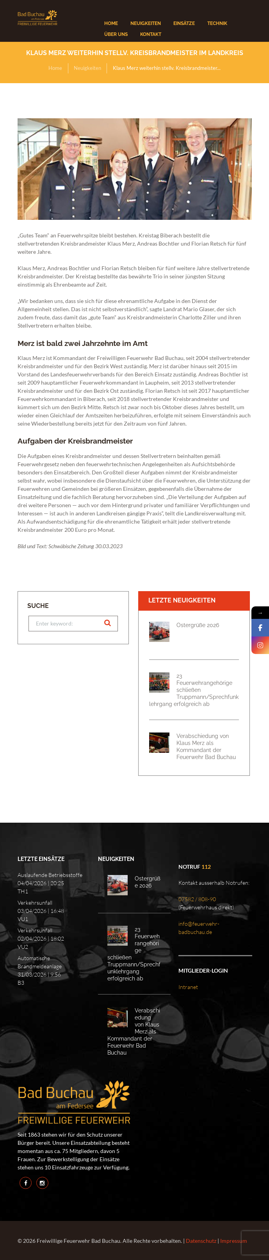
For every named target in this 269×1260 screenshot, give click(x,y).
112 (206, 866)
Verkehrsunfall (35, 902)
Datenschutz (201, 1240)
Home (55, 68)
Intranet (188, 987)
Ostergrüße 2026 (197, 625)
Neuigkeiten (87, 68)
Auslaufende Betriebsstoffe (50, 874)
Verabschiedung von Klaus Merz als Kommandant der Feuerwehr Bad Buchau (206, 746)
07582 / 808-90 (197, 899)
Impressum (233, 1240)
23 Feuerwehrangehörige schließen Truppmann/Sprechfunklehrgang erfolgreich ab (194, 689)
